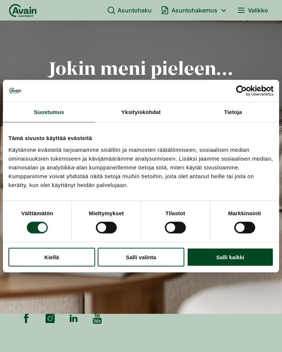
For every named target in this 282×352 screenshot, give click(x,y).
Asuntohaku (129, 10)
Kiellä (51, 257)
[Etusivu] (22, 10)
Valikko (252, 10)
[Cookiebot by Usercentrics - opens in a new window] (241, 90)
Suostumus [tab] (49, 112)
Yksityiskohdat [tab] (140, 112)
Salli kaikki (230, 257)
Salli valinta (141, 257)
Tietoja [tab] (233, 112)
